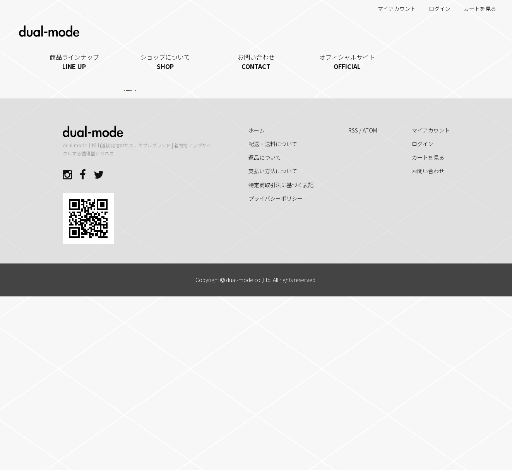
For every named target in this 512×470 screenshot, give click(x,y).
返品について (264, 331)
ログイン (435, 8)
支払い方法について (272, 344)
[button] (175, 250)
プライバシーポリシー (275, 371)
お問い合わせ (256, 61)
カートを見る (475, 8)
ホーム (256, 303)
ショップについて (165, 61)
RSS (353, 303)
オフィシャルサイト (346, 61)
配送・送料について (272, 317)
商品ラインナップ (74, 61)
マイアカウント (393, 8)
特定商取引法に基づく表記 (280, 358)
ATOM (370, 303)
